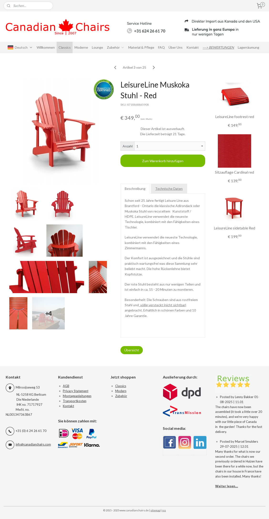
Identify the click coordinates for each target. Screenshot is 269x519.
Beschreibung (135, 189)
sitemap (155, 510)
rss (164, 510)
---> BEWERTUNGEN (218, 47)
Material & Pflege (141, 47)
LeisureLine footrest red (234, 116)
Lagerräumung (248, 47)
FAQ (161, 47)
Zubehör (116, 47)
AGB (66, 386)
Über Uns (176, 47)
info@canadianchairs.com (33, 444)
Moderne (81, 47)
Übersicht (131, 350)
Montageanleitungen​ (77, 396)
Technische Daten (169, 189)
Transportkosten (74, 401)
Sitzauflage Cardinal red (234, 172)
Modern (120, 391)
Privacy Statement (75, 391)
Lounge (97, 47)
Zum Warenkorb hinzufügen (163, 161)
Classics (65, 47)
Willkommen (46, 47)
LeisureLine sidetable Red (234, 228)
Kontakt (192, 47)
